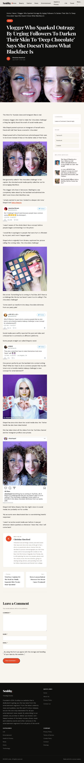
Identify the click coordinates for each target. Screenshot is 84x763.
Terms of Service (48, 735)
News (36, 3)
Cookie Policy (47, 738)
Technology (6, 748)
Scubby (8, 3)
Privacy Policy (47, 700)
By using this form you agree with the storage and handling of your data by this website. (25, 653)
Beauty (21, 3)
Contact (46, 742)
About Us (46, 696)
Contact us (47, 704)
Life (66, 3)
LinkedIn (58, 147)
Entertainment (46, 3)
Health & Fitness (8, 738)
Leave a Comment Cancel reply (64, 123)
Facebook (59, 142)
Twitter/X (59, 137)
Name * (5, 634)
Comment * (7, 613)
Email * (5, 643)
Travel (72, 3)
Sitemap (46, 745)
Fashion (29, 3)
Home (14, 3)
